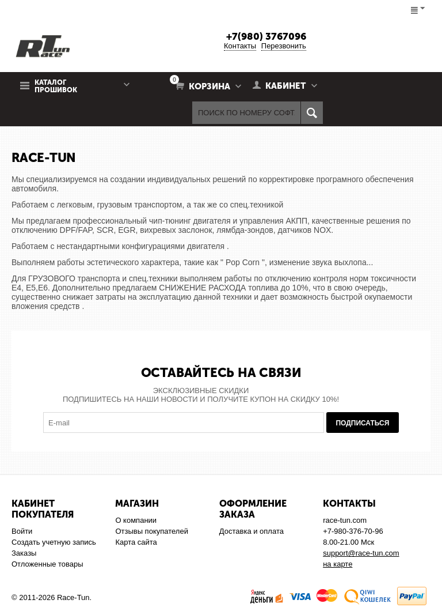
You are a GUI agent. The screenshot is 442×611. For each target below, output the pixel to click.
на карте (337, 564)
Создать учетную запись (54, 542)
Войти (22, 531)
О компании (136, 520)
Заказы (24, 553)
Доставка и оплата (251, 531)
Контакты (240, 46)
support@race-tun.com (361, 553)
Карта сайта (136, 542)
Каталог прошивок (56, 86)
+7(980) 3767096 (266, 36)
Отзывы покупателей (151, 531)
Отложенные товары (47, 564)
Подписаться (362, 423)
